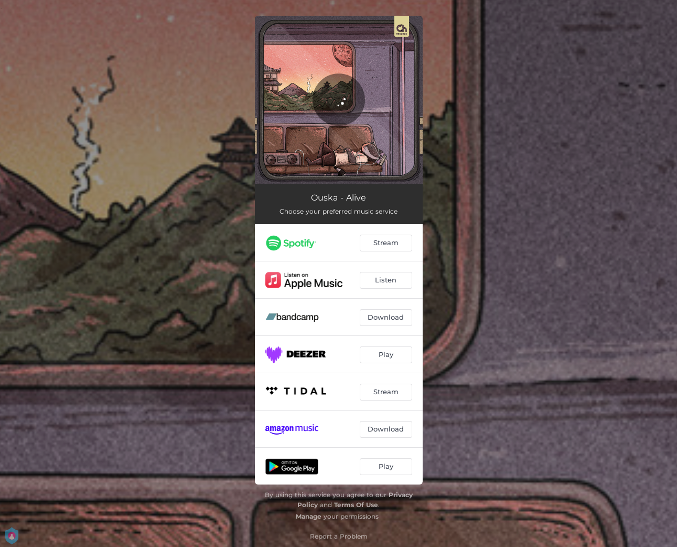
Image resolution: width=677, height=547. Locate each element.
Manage (308, 516)
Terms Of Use (356, 505)
